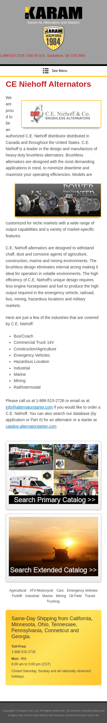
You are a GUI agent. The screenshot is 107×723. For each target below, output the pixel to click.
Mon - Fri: (19, 659)
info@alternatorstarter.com (29, 407)
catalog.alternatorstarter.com (31, 426)
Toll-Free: (19, 646)
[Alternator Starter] (53, 49)
